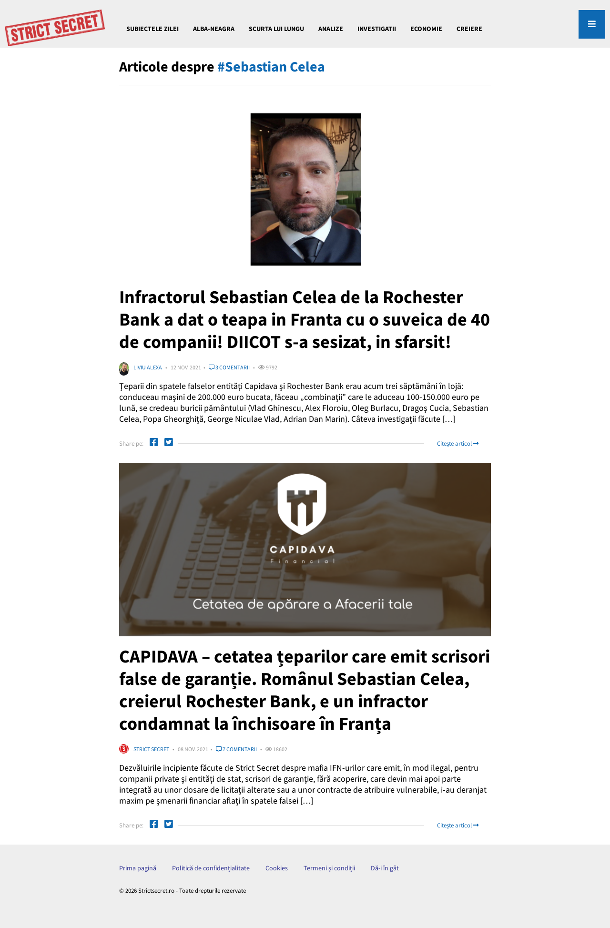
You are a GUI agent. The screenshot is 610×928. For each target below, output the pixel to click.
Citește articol (457, 443)
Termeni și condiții (329, 868)
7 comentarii (236, 749)
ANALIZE (330, 28)
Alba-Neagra (213, 28)
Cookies (276, 868)
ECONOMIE (426, 28)
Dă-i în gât (385, 868)
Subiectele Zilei (152, 28)
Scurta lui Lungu (276, 28)
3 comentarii (229, 367)
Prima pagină (137, 868)
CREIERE (469, 28)
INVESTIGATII (376, 28)
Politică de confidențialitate (211, 868)
